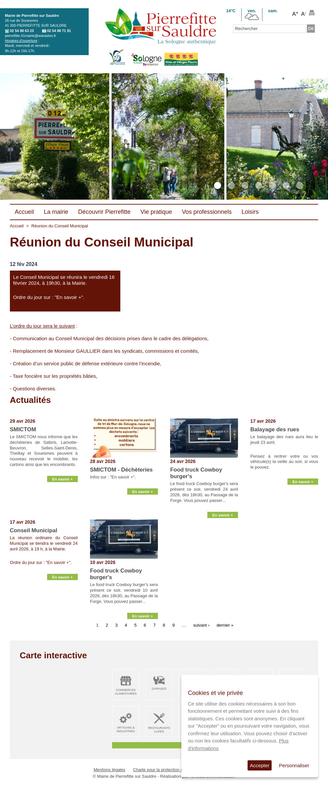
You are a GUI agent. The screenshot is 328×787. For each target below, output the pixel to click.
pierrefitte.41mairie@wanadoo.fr (30, 36)
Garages (159, 688)
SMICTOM (23, 429)
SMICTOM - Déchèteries (121, 470)
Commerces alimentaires (125, 691)
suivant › (201, 625)
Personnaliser (294, 765)
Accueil (17, 225)
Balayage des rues (274, 429)
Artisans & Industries (126, 729)
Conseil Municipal (33, 530)
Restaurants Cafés (159, 729)
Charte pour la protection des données (169, 769)
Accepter (259, 765)
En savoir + (62, 511)
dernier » (225, 625)
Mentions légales (109, 769)
